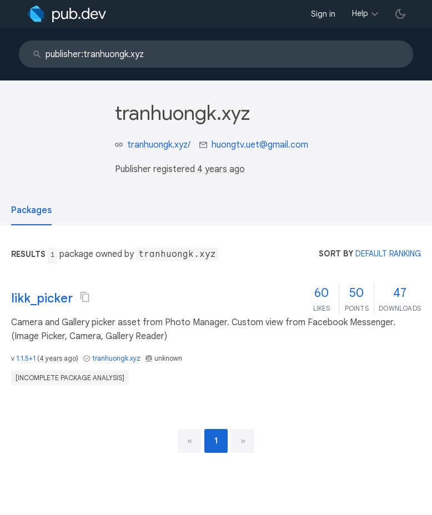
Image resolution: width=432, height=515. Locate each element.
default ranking (388, 254)
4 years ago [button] (221, 169)
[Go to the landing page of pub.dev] (67, 14)
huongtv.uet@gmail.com (260, 144)
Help (360, 13)
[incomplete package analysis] (70, 377)
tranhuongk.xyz (116, 358)
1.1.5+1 (26, 358)
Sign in (323, 14)
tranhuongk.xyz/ (158, 144)
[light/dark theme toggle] (400, 14)
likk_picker (42, 298)
